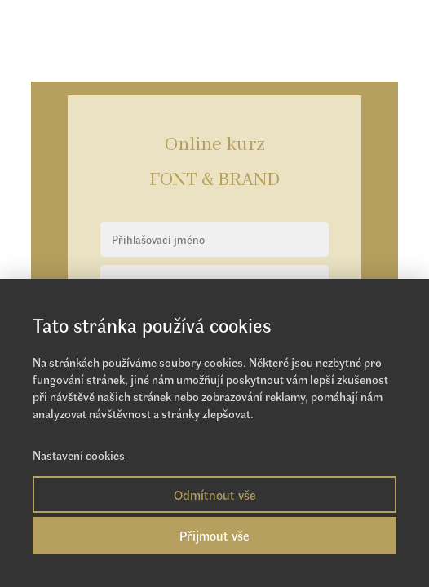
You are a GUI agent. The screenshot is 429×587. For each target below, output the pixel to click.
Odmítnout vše (215, 494)
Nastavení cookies (79, 455)
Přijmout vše (214, 535)
